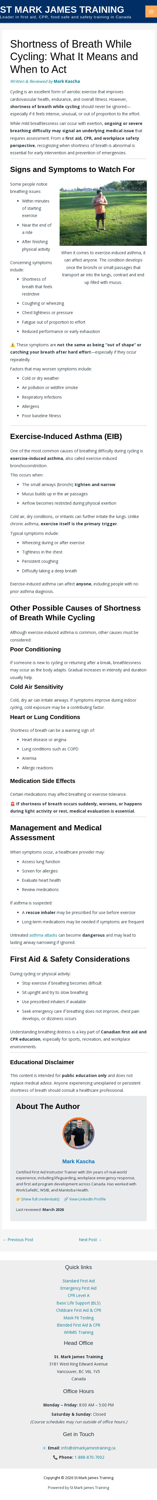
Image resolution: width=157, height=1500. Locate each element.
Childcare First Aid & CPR (78, 1310)
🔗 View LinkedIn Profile (85, 1199)
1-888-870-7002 (89, 1457)
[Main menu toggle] (151, 11)
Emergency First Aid (78, 1288)
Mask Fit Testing (79, 1317)
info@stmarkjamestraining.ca (88, 1448)
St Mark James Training (62, 9)
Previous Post (18, 1239)
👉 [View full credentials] (37, 1199)
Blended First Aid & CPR (78, 1325)
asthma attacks (43, 935)
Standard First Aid (79, 1281)
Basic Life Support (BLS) (79, 1303)
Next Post (90, 1239)
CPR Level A (79, 1295)
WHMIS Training (78, 1332)
